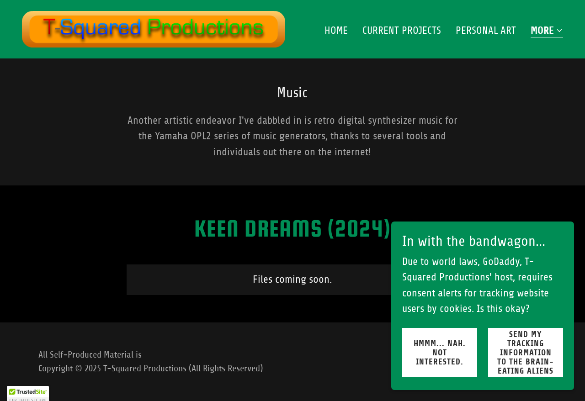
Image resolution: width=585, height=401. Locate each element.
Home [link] (336, 30)
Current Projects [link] (401, 30)
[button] (547, 31)
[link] (153, 28)
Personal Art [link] (486, 30)
